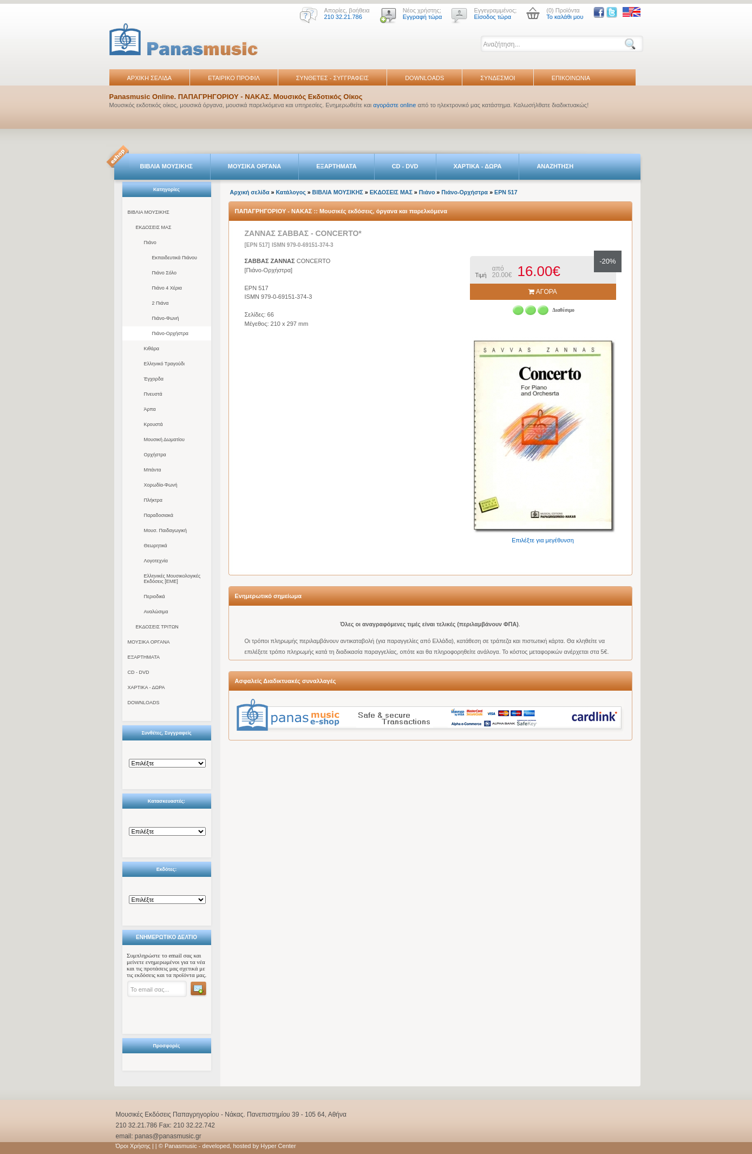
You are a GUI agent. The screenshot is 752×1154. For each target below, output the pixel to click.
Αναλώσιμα (156, 611)
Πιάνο (150, 242)
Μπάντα (152, 470)
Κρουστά (153, 424)
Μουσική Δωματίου (164, 439)
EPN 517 (506, 192)
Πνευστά (153, 394)
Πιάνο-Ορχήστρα (170, 333)
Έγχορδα (154, 379)
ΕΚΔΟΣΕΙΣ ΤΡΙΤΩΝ (157, 627)
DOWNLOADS (424, 78)
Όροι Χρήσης (133, 1146)
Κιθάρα (152, 348)
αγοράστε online (394, 105)
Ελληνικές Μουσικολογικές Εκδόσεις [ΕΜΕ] (172, 578)
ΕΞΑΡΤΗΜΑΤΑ (336, 166)
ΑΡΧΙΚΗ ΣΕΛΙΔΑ (149, 78)
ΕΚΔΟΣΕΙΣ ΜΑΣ (154, 227)
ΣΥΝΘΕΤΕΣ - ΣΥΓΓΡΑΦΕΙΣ (332, 78)
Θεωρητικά (155, 545)
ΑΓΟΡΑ (542, 292)
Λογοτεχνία (156, 560)
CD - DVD (405, 166)
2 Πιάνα (160, 303)
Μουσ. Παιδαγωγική (165, 530)
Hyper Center (278, 1146)
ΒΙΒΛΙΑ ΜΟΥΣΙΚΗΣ (166, 166)
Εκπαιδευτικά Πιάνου (175, 257)
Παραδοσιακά (158, 515)
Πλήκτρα (153, 500)
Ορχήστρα (155, 454)
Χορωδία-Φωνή (161, 485)
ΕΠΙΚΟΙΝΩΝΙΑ (571, 78)
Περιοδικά (154, 596)
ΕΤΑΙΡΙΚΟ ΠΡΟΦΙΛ (234, 78)
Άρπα (150, 409)
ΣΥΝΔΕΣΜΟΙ (497, 78)
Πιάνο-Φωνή (165, 318)
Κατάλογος (290, 192)
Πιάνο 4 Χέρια (167, 288)
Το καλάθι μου (564, 17)
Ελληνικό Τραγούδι (164, 363)
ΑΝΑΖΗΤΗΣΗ (555, 166)
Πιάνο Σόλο (164, 273)
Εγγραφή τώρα (422, 17)
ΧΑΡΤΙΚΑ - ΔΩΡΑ (478, 166)
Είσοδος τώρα (492, 17)
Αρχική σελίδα (250, 192)
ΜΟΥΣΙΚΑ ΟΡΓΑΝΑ (255, 166)
